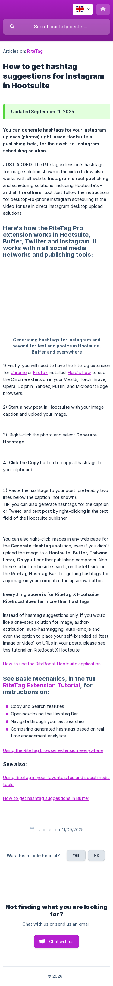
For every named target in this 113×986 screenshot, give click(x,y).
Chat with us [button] (61, 941)
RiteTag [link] (35, 51)
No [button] (96, 855)
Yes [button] (76, 855)
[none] (83, 9)
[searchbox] (56, 27)
